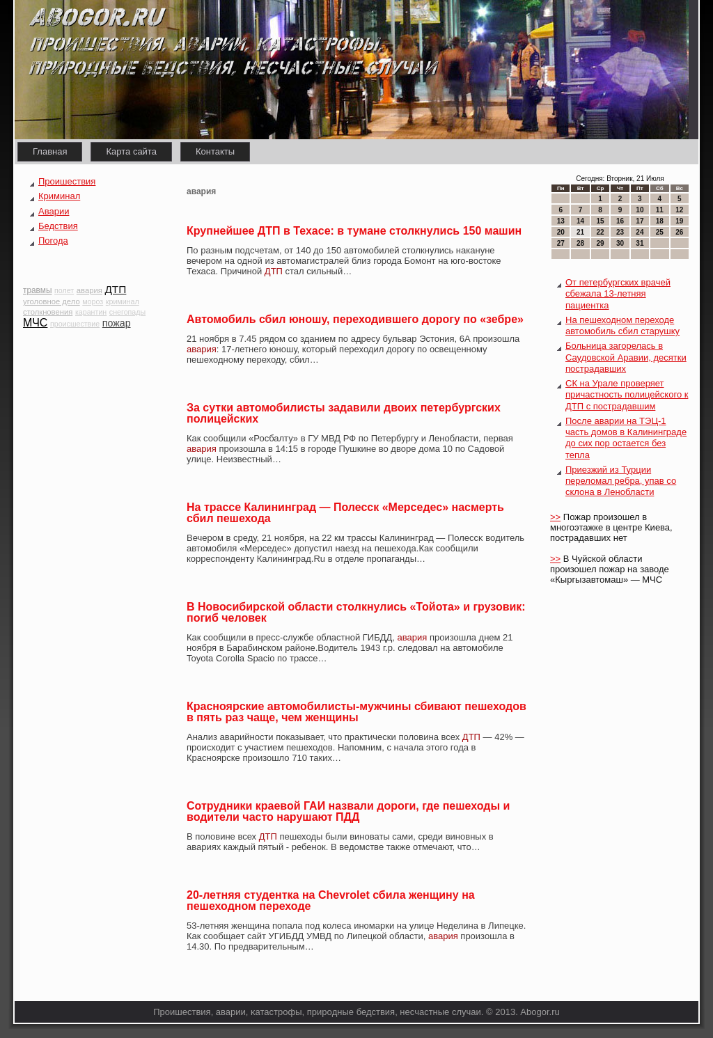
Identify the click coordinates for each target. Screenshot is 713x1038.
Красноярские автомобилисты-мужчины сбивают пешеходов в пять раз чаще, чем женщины (356, 711)
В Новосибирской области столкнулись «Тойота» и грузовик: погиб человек (356, 612)
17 (639, 221)
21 (580, 232)
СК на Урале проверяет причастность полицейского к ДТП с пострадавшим (626, 394)
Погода (53, 240)
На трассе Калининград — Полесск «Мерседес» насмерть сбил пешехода (345, 512)
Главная (50, 151)
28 (580, 243)
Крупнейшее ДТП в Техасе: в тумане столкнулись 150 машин (354, 231)
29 (600, 243)
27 (561, 243)
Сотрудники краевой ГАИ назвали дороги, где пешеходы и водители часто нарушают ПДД (348, 811)
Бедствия (58, 226)
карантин (91, 312)
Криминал (59, 196)
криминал (122, 301)
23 (620, 232)
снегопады (127, 312)
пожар (116, 323)
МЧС (35, 323)
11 (660, 210)
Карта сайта (131, 151)
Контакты (215, 151)
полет (64, 290)
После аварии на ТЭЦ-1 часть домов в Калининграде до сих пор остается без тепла (626, 438)
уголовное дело (51, 301)
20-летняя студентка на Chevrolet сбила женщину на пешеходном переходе (331, 900)
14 (580, 221)
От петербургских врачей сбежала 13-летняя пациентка (618, 293)
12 (679, 210)
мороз (92, 301)
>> (555, 517)
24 (639, 232)
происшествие (75, 324)
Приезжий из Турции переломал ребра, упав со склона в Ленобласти (620, 481)
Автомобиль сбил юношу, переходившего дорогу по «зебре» (355, 319)
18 (660, 221)
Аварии (53, 211)
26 (679, 232)
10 (639, 210)
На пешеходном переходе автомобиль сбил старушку (622, 325)
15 (600, 221)
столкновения (47, 312)
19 (679, 221)
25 (660, 232)
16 (620, 221)
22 (600, 232)
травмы (37, 290)
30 (620, 243)
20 (561, 232)
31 (639, 243)
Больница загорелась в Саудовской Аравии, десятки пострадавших (626, 357)
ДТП (115, 289)
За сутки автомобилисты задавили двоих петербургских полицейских (344, 413)
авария (89, 290)
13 (561, 221)
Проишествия (66, 181)
